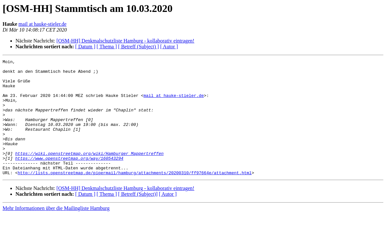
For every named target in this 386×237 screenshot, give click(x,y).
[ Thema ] (107, 46)
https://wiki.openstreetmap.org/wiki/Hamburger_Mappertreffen (89, 172)
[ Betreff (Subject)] (137, 217)
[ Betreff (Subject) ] (138, 46)
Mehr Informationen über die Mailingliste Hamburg (56, 231)
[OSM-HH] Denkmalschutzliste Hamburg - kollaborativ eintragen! (125, 40)
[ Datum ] (85, 46)
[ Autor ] (169, 46)
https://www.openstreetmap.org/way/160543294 (69, 178)
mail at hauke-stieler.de (42, 24)
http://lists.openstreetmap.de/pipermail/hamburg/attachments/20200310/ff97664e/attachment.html (135, 196)
